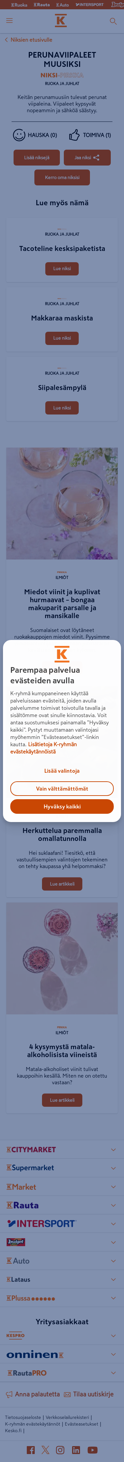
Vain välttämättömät (62, 788)
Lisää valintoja (62, 770)
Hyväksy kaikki (62, 806)
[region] (62, 731)
